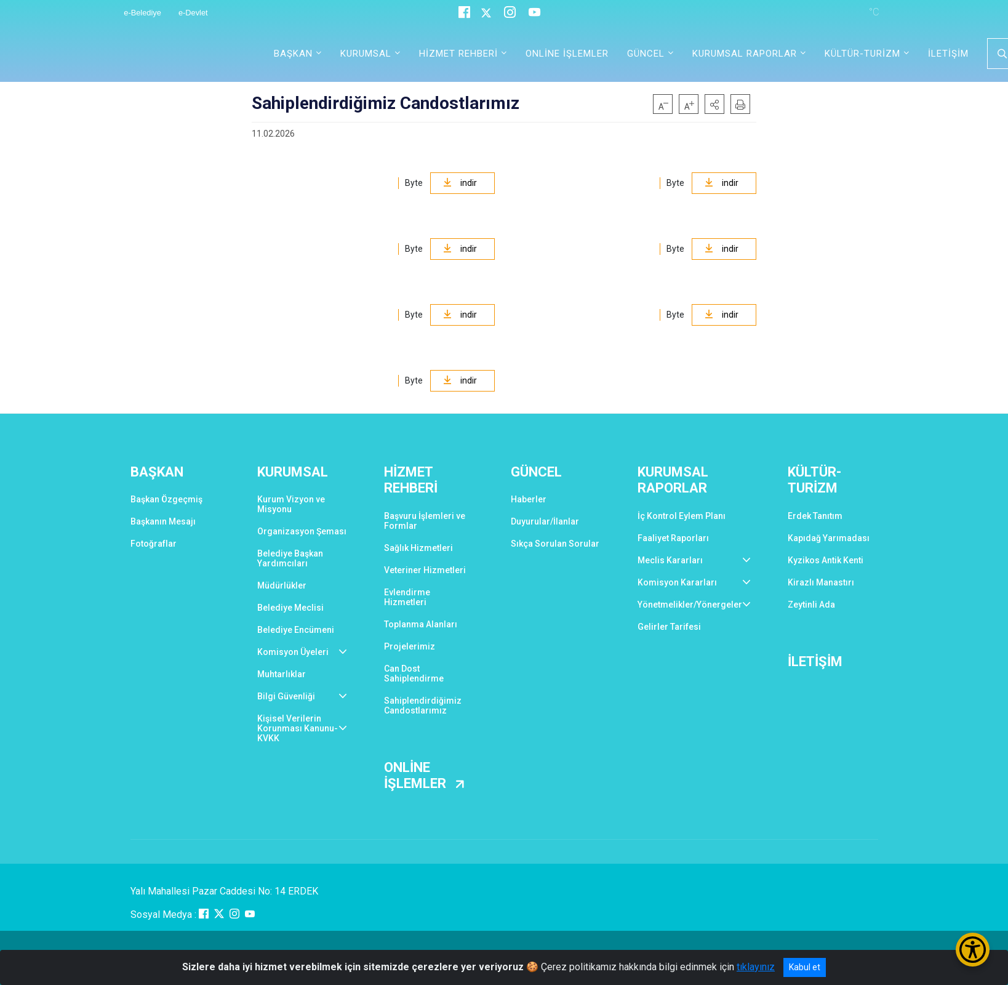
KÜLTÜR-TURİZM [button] (862, 53)
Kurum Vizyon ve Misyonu (291, 504)
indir (460, 183)
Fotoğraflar (153, 544)
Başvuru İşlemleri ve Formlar (424, 521)
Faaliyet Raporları (673, 538)
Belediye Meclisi (290, 608)
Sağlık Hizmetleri (418, 548)
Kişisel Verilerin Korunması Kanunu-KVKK (297, 728)
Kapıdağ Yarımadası (829, 538)
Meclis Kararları (670, 560)
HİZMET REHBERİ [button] (458, 53)
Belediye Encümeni (295, 630)
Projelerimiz (409, 646)
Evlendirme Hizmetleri (407, 597)
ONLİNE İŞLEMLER (567, 53)
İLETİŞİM (948, 53)
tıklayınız (756, 967)
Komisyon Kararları (677, 582)
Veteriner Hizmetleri (425, 570)
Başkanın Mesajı (163, 521)
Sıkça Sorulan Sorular (555, 544)
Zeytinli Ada (811, 604)
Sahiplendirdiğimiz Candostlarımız (423, 705)
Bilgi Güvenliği (286, 696)
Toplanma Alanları (420, 624)
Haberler (528, 499)
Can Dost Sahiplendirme (414, 673)
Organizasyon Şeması (301, 531)
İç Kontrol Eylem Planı (682, 516)
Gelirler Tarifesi (669, 627)
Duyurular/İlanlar (545, 521)
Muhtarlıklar (281, 674)
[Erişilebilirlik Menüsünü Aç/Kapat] (973, 950)
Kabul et (804, 967)
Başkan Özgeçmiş (166, 499)
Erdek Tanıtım (815, 516)
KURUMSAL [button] (365, 53)
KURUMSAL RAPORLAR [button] (744, 53)
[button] (714, 104)
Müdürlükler (281, 585)
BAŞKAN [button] (293, 53)
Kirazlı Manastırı (821, 582)
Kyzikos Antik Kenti (825, 560)
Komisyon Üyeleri (293, 652)
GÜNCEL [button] (646, 53)
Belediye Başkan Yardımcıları (290, 558)
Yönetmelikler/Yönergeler (690, 604)
